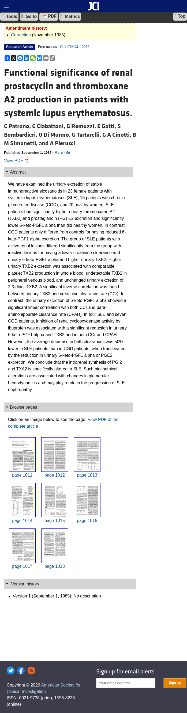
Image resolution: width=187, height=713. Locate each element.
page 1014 (22, 520)
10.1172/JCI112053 (74, 47)
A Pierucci (62, 143)
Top (180, 16)
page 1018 (54, 566)
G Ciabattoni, (49, 126)
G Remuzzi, (81, 126)
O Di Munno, (55, 135)
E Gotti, (107, 126)
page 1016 (87, 520)
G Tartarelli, (87, 135)
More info (62, 153)
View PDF (16, 160)
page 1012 (54, 475)
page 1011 (22, 475)
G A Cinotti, (117, 135)
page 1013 (87, 475)
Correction (21, 35)
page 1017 (22, 566)
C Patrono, (18, 126)
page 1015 (54, 520)
